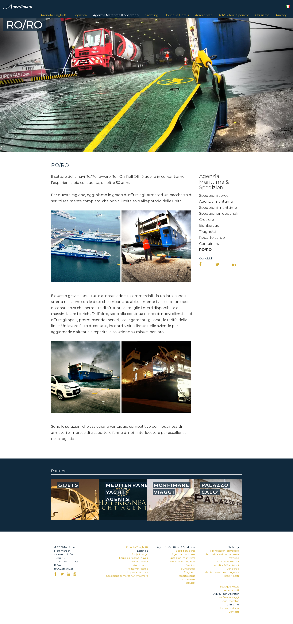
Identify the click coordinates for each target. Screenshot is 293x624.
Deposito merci (139, 561)
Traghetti (207, 231)
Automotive (140, 565)
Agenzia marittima (216, 201)
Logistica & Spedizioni (226, 565)
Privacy (281, 15)
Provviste (233, 557)
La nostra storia (229, 608)
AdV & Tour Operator (234, 15)
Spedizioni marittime (218, 207)
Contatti (233, 611)
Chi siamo (262, 15)
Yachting (151, 15)
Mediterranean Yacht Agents (221, 572)
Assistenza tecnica (228, 561)
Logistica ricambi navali (133, 557)
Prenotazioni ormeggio (224, 550)
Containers (209, 243)
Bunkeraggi (209, 225)
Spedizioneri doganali (218, 213)
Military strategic (138, 568)
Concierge (233, 568)
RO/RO (205, 249)
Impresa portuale (137, 572)
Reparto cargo (212, 237)
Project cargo (140, 554)
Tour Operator (230, 600)
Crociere (206, 219)
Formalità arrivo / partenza (222, 554)
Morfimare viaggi (228, 597)
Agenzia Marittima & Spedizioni (116, 15)
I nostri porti (231, 575)
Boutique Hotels (177, 15)
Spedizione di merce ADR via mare (127, 575)
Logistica (80, 15)
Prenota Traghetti (54, 15)
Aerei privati (203, 15)
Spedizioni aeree (213, 195)
